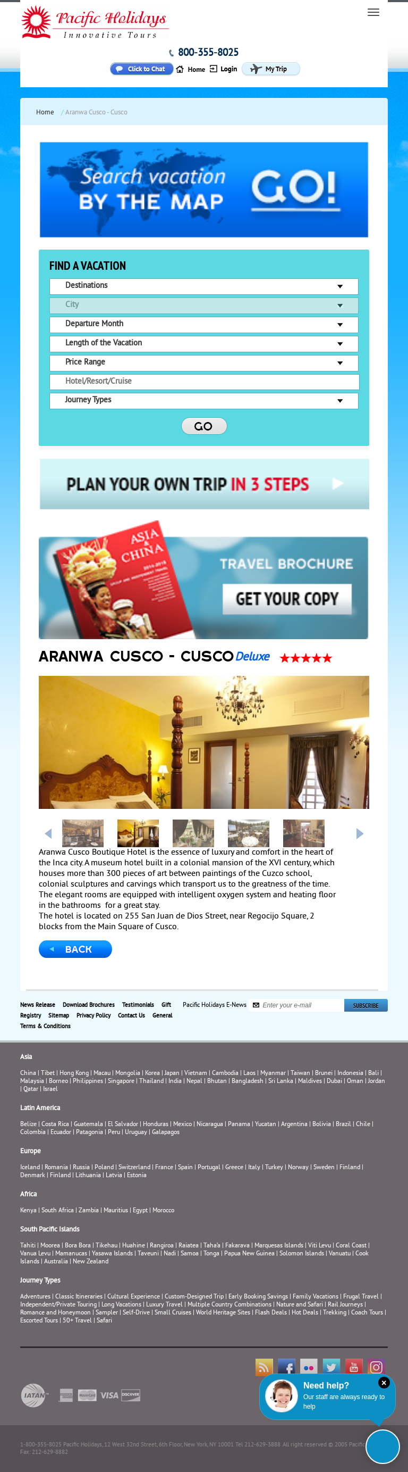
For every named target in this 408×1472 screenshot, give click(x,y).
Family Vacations (315, 1297)
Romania (56, 1168)
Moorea (50, 1246)
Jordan (376, 1082)
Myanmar (273, 1074)
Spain (185, 1168)
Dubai (334, 1082)
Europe (30, 1151)
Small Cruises (173, 1313)
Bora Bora (78, 1246)
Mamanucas (71, 1254)
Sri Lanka (280, 1082)
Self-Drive (136, 1313)
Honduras (155, 1125)
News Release (37, 1005)
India (175, 1082)
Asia (26, 1057)
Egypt (140, 1211)
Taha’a (211, 1246)
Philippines (88, 1082)
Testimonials (138, 1005)
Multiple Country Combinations (229, 1305)
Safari (104, 1321)
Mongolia (127, 1074)
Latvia (114, 1176)
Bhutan (217, 1082)
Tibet (48, 1074)
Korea (152, 1074)
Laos (249, 1074)
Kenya (28, 1211)
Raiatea (188, 1246)
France (164, 1168)
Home (45, 113)
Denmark (32, 1176)
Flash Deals (271, 1313)
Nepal (194, 1082)
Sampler (107, 1313)
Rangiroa (162, 1246)
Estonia (137, 1176)
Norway (298, 1168)
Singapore (121, 1082)
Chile (363, 1125)
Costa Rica (55, 1125)
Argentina (294, 1125)
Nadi (170, 1254)
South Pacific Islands (49, 1230)
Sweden (324, 1168)
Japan (172, 1074)
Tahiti (28, 1246)
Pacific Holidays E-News (214, 1005)
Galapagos (166, 1133)
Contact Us (131, 1016)
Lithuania (88, 1176)
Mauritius (116, 1211)
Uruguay (136, 1133)
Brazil (343, 1125)
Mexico (182, 1125)
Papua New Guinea (249, 1254)
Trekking (334, 1313)
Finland (349, 1168)
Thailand (151, 1082)
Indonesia (350, 1074)
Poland (104, 1168)
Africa (28, 1194)
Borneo (58, 1082)
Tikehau (106, 1246)
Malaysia (32, 1082)
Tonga (211, 1254)
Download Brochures (89, 1005)
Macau (102, 1074)
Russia (81, 1168)
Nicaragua (210, 1125)
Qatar (30, 1090)
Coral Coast (351, 1246)
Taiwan (300, 1074)
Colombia (33, 1133)
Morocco (163, 1211)
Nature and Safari (299, 1305)
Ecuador (60, 1133)
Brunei (324, 1074)
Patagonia (90, 1133)
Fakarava (237, 1246)
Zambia (89, 1211)
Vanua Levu (35, 1254)
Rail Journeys (345, 1305)
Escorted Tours (39, 1321)
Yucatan (265, 1125)
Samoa (190, 1254)
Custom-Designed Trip (194, 1297)
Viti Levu (319, 1246)
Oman (355, 1082)
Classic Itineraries (79, 1297)
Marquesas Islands (278, 1246)
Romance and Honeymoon (55, 1313)
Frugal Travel (361, 1297)
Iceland (30, 1168)
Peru (114, 1133)
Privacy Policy (93, 1016)
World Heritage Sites (223, 1313)
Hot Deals (305, 1313)
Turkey (274, 1168)
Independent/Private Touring (58, 1305)
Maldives (310, 1082)
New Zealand (90, 1262)
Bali (373, 1074)
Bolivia (321, 1125)
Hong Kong (74, 1074)
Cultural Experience (133, 1297)
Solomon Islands (301, 1254)
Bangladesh (248, 1082)
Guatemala (88, 1125)
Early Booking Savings (258, 1297)
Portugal (209, 1168)
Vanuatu (340, 1254)
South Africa (57, 1211)
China (28, 1074)
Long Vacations (121, 1305)
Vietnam (195, 1074)
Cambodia (225, 1074)
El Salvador (123, 1125)
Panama (239, 1125)
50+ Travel (77, 1321)
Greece (234, 1168)
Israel (50, 1090)
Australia (56, 1262)
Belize (28, 1125)
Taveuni (148, 1254)
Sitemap (58, 1016)
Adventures (35, 1297)
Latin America (40, 1108)
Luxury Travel (164, 1305)
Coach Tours (367, 1313)
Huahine (133, 1246)
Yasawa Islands (112, 1254)
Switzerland (134, 1168)
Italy (254, 1168)
